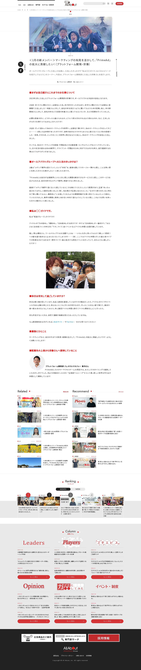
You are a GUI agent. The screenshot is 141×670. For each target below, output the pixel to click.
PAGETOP (116, 74)
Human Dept (64, 495)
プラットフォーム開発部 (65, 82)
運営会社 (56, 656)
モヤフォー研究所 (48, 5)
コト (24, 5)
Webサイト (58, 322)
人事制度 (76, 426)
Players (76, 396)
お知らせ (31, 5)
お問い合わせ (80, 656)
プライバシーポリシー (67, 656)
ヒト (20, 5)
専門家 (37, 5)
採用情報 (89, 656)
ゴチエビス (42, 495)
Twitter (70, 322)
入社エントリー (79, 82)
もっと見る (34, 577)
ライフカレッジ (86, 495)
